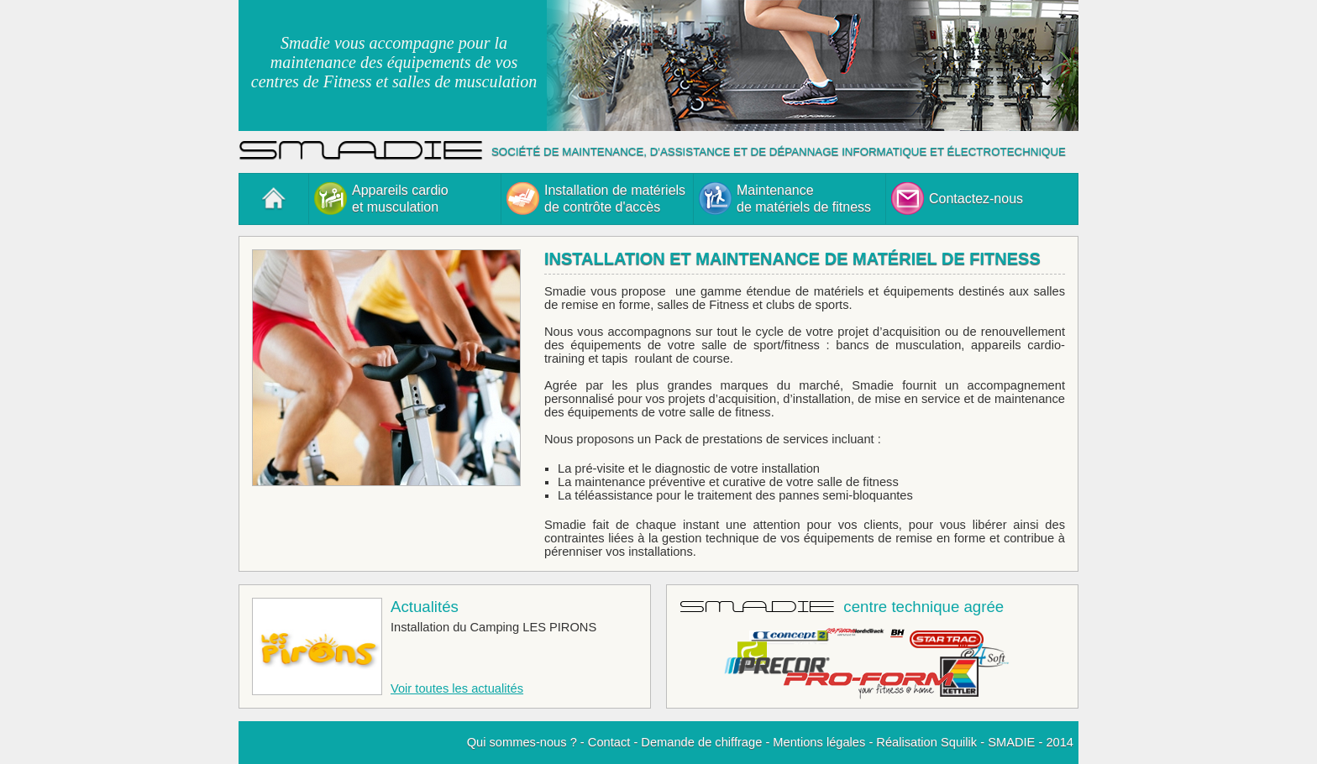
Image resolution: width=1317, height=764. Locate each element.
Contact (609, 742)
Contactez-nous (957, 198)
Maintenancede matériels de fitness (785, 198)
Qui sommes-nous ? (522, 742)
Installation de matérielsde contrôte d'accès (595, 198)
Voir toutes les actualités (457, 688)
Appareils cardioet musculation (381, 198)
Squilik (959, 742)
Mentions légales (819, 742)
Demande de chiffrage (701, 742)
